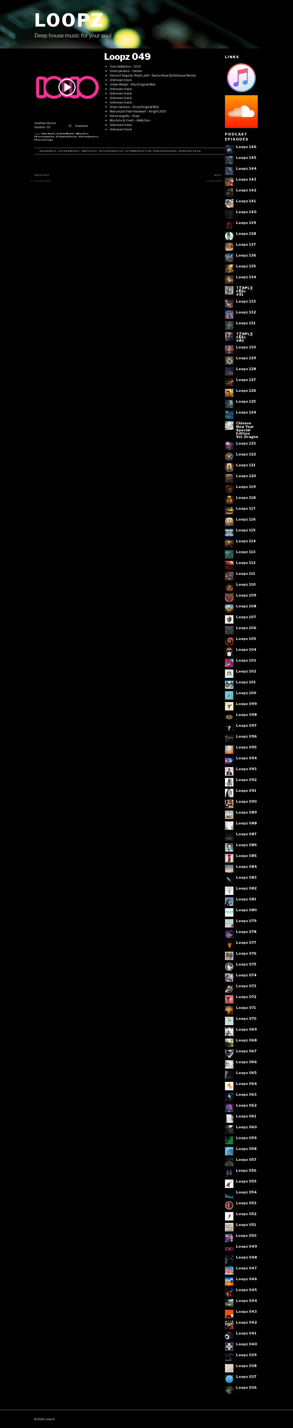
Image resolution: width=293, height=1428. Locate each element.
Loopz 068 (246, 1040)
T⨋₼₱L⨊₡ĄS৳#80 (244, 337)
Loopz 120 (246, 475)
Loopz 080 (246, 910)
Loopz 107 (246, 617)
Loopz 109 (246, 595)
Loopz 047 (246, 1268)
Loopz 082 (246, 888)
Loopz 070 (246, 1018)
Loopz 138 (246, 233)
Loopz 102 (246, 671)
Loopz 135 (246, 266)
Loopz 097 (246, 725)
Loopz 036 (246, 1387)
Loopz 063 (246, 1094)
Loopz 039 (246, 1355)
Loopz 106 (246, 627)
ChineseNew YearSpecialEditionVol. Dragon (247, 429)
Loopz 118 (246, 497)
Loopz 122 (246, 454)
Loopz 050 (246, 1235)
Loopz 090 (246, 801)
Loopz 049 (246, 1246)
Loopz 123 (246, 443)
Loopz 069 (246, 1029)
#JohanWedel (65, 133)
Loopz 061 (246, 1116)
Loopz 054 (246, 1192)
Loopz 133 (246, 301)
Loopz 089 (246, 812)
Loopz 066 (246, 1062)
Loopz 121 (246, 465)
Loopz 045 (246, 1289)
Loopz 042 (246, 1322)
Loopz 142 (246, 190)
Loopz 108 (246, 606)
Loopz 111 (245, 573)
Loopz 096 (246, 736)
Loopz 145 (246, 157)
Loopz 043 (246, 1311)
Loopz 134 (246, 277)
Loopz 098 (246, 714)
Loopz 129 (246, 358)
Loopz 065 (246, 1072)
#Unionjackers (88, 136)
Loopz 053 (246, 1203)
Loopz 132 (246, 312)
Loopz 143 (246, 179)
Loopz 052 (246, 1213)
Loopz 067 (246, 1051)
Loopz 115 (246, 530)
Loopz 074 (246, 975)
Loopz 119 (246, 486)
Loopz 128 (246, 368)
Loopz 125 (246, 401)
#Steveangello (44, 136)
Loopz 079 (246, 920)
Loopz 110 (246, 584)
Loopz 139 (246, 222)
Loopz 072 (246, 996)
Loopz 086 (246, 844)
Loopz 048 (246, 1257)
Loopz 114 (246, 541)
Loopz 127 (246, 379)
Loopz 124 (246, 412)
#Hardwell (48, 133)
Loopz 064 (246, 1083)
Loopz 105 (246, 638)
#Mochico (82, 133)
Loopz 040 (246, 1344)
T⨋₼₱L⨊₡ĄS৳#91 (244, 291)
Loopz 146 (246, 146)
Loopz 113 (246, 551)
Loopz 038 (246, 1365)
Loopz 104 (246, 649)
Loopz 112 (246, 562)
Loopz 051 (246, 1224)
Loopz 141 (246, 201)
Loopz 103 (246, 660)
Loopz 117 (245, 508)
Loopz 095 (246, 747)
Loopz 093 (246, 769)
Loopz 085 (246, 855)
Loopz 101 (246, 682)
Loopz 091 (246, 790)
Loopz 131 (246, 323)
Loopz (69, 20)
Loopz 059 (246, 1137)
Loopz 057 (246, 1159)
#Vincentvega (43, 140)
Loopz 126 (246, 390)
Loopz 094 (246, 758)
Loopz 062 (246, 1105)
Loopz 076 (246, 953)
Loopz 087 (246, 834)
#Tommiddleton (66, 136)
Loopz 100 (246, 693)
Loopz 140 (246, 211)
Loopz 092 (246, 779)
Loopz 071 (246, 1007)
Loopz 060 (246, 1127)
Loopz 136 (246, 255)
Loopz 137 (246, 244)
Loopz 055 (246, 1181)
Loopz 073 (246, 986)
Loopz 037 (246, 1376)
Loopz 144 (246, 168)
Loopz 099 (246, 703)
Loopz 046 (246, 1279)
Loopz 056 (246, 1170)
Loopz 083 (246, 877)
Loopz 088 (246, 823)
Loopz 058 (246, 1148)
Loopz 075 (246, 964)
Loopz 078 (246, 931)
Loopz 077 (246, 942)
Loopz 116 (246, 519)
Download (78, 126)
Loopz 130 (246, 347)
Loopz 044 (246, 1300)
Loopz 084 (246, 866)
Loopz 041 (246, 1333)
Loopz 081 (246, 899)
